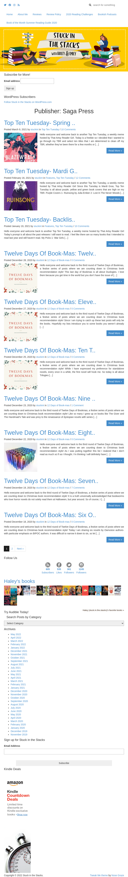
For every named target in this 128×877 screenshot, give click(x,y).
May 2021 (16, 674)
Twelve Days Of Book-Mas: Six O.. (50, 515)
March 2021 (17, 681)
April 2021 (16, 677)
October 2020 (18, 697)
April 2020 (16, 717)
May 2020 (16, 714)
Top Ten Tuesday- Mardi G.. (41, 171)
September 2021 (19, 661)
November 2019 (19, 734)
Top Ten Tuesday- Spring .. (39, 122)
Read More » (115, 150)
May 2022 (16, 634)
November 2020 (19, 694)
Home (9, 14)
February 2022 (18, 644)
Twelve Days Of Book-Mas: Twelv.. (50, 253)
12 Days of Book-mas (58, 260)
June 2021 (16, 671)
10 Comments (68, 129)
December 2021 (19, 651)
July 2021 (16, 667)
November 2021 (19, 654)
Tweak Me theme (99, 875)
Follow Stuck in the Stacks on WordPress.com (28, 102)
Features (50, 178)
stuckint (34, 129)
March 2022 (17, 641)
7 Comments (78, 487)
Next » (20, 548)
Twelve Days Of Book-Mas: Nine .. (49, 398)
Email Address (12, 746)
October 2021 (18, 657)
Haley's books (19, 581)
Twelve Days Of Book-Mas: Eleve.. (50, 301)
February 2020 (18, 724)
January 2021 (18, 687)
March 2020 (17, 721)
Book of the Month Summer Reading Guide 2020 (31, 22)
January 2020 (18, 728)
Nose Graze (118, 875)
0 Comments (78, 260)
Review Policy (53, 14)
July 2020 (16, 707)
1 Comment (78, 405)
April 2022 (16, 637)
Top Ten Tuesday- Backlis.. (39, 219)
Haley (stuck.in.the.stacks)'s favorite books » (103, 610)
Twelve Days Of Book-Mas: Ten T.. (50, 350)
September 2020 (19, 701)
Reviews (37, 14)
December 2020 (19, 691)
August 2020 (17, 704)
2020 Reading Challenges (79, 14)
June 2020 (16, 711)
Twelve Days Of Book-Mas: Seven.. (51, 480)
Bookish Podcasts (107, 14)
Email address (12, 81)
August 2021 (17, 664)
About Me (23, 14)
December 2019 (19, 731)
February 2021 (18, 684)
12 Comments (83, 178)
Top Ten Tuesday (50, 129)
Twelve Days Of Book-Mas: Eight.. (49, 432)
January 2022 (18, 647)
